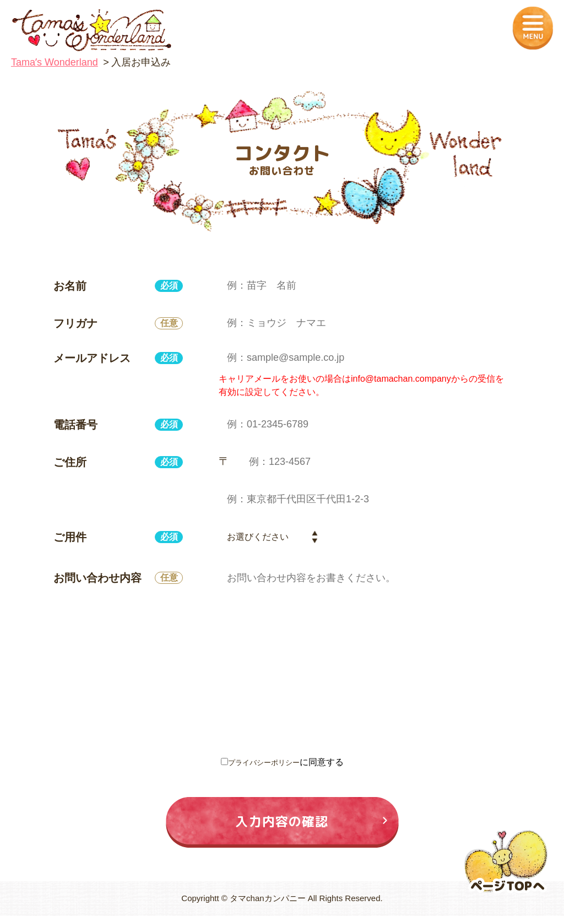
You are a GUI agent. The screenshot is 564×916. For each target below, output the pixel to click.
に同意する (282, 762)
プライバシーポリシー (264, 762)
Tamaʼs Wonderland (54, 62)
